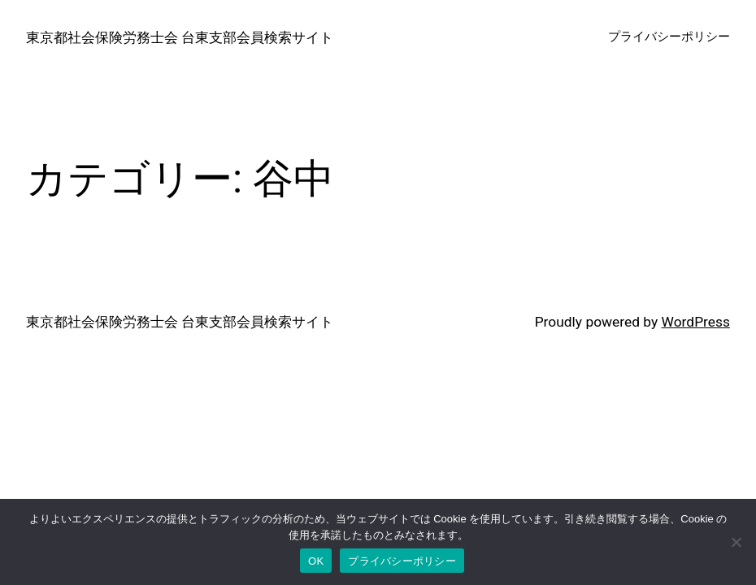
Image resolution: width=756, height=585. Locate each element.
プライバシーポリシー (402, 561)
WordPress (696, 322)
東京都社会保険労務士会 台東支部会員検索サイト (179, 37)
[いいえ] (736, 542)
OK (316, 561)
